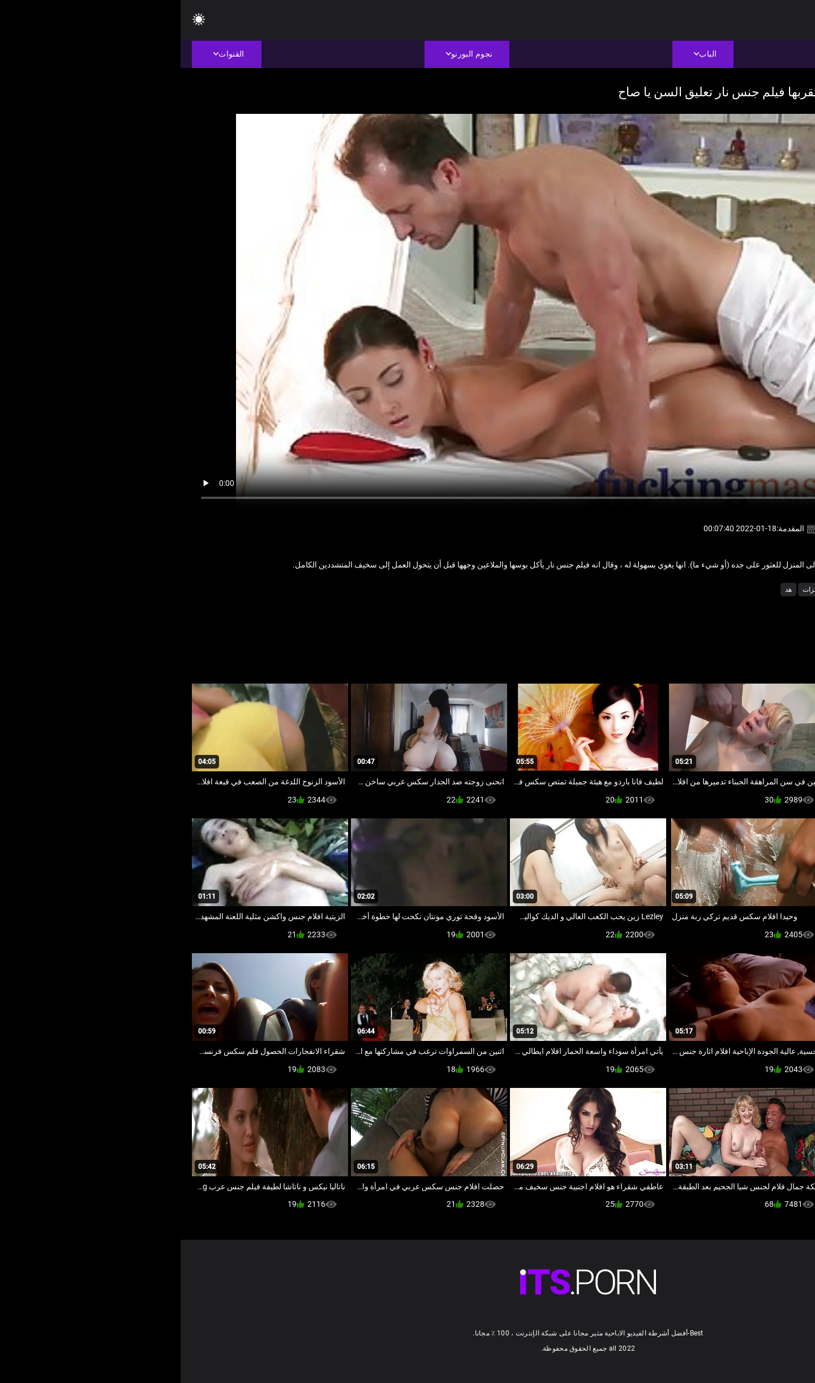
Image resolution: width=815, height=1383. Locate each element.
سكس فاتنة (678, 590)
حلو (710, 590)
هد (607, 590)
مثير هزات (636, 590)
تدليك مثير (740, 590)
